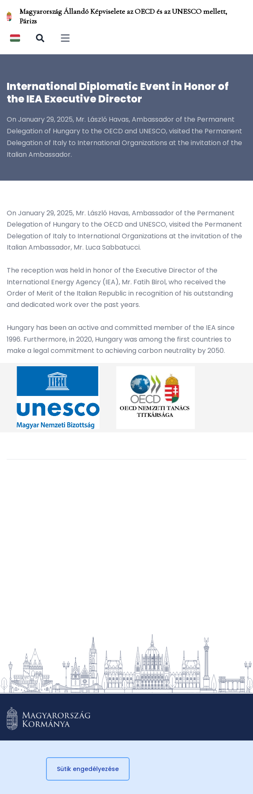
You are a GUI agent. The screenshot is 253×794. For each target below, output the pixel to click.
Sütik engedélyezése (88, 769)
